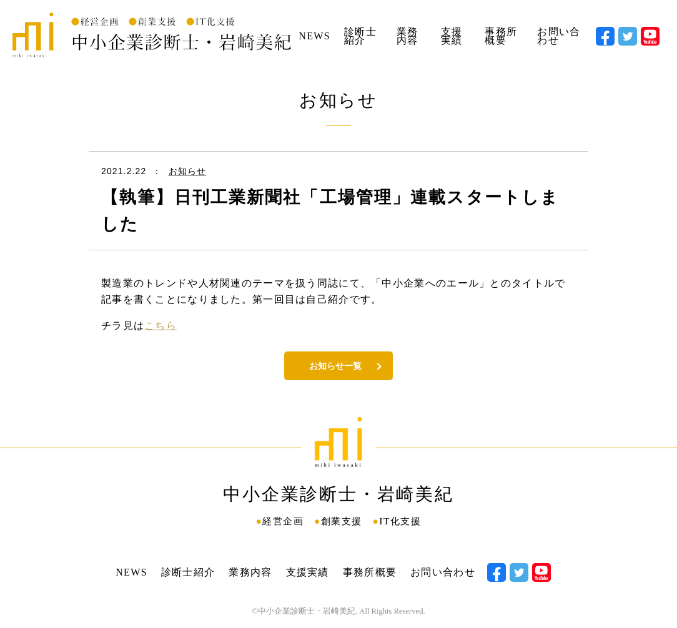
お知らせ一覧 (335, 366)
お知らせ (187, 171)
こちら (160, 325)
